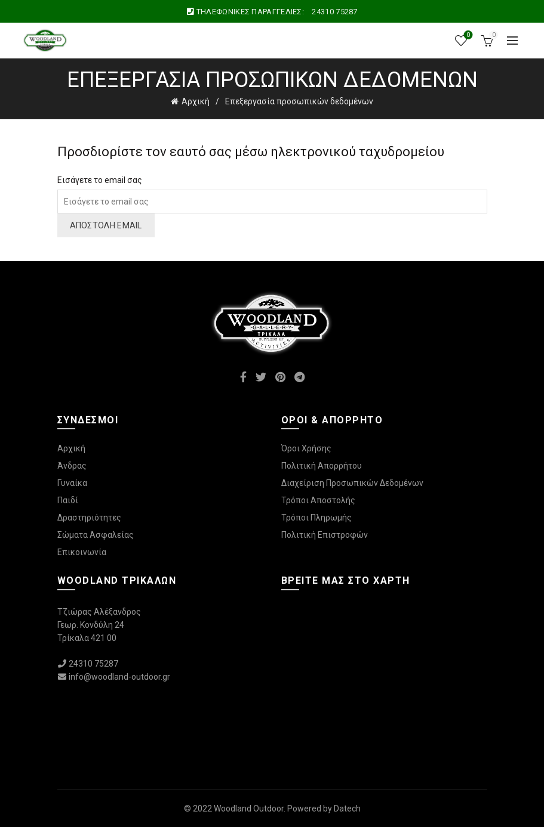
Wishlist (467, 35)
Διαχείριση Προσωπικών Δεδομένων (352, 483)
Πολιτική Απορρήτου (321, 465)
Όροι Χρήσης (306, 448)
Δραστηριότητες (89, 517)
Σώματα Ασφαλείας (95, 535)
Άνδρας (72, 465)
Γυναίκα (72, 483)
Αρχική (196, 101)
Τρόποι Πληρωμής (316, 517)
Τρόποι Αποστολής (318, 500)
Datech (347, 808)
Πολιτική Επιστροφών (324, 535)
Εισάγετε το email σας (99, 180)
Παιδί (67, 500)
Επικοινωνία (81, 552)
